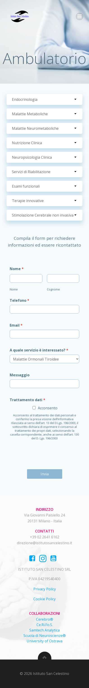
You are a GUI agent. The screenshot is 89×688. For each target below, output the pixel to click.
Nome (17, 268)
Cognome (53, 289)
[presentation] (43, 462)
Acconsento (47, 407)
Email (16, 325)
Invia (45, 473)
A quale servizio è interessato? (39, 350)
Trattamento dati (27, 399)
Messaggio (20, 374)
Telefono (19, 300)
